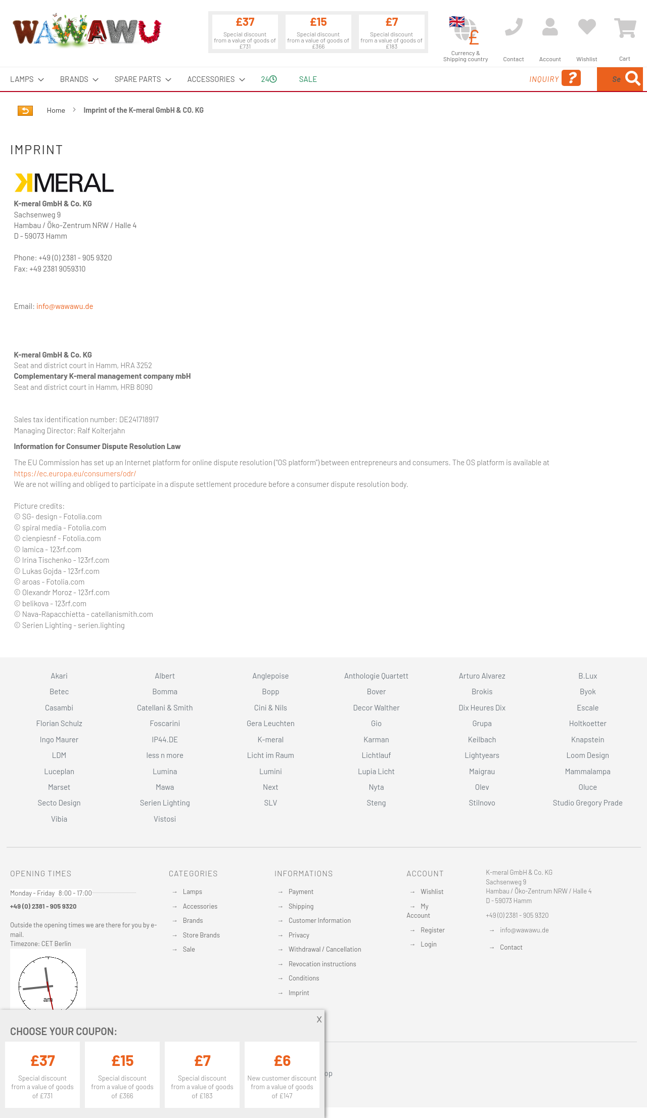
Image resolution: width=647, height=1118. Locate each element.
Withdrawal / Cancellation (325, 949)
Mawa (165, 786)
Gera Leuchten (271, 723)
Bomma (164, 691)
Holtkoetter (588, 723)
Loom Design (588, 754)
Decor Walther (376, 707)
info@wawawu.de (64, 305)
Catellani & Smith (165, 707)
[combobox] (569, 79)
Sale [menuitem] (308, 78)
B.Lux (587, 675)
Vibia (59, 818)
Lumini (270, 771)
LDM (59, 754)
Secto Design (58, 802)
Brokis (482, 691)
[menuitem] (24, 79)
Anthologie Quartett (376, 675)
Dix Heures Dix (481, 707)
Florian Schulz (59, 723)
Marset (59, 786)
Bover (376, 691)
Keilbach (482, 739)
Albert (165, 675)
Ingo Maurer (59, 739)
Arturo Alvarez (482, 675)
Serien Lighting (165, 802)
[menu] (323, 79)
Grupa (482, 723)
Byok (588, 691)
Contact (511, 947)
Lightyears (482, 754)
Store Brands (201, 935)
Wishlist (432, 891)
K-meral (271, 739)
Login (429, 944)
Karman (376, 739)
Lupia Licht (376, 771)
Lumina (165, 771)
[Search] (633, 79)
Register (433, 930)
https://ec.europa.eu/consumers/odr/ (75, 473)
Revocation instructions (322, 964)
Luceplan (59, 771)
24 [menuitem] (269, 78)
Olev (482, 786)
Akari (59, 675)
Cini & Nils (270, 707)
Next (271, 786)
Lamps (192, 891)
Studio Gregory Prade (588, 802)
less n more (165, 754)
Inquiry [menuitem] (474, 78)
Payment (301, 891)
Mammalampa (588, 771)
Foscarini (165, 723)
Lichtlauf (376, 754)
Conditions (304, 978)
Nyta (376, 786)
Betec (59, 691)
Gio (376, 723)
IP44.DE (165, 739)
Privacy (299, 935)
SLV (271, 802)
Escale (587, 707)
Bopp (270, 691)
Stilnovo (482, 802)
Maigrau (482, 771)
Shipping (301, 906)
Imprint (299, 993)
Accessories (200, 906)
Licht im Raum (270, 754)
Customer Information (320, 920)
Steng (376, 802)
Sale (189, 949)
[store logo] (86, 30)
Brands (193, 920)
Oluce (588, 786)
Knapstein (588, 739)
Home (57, 110)
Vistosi (165, 818)
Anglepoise (270, 675)
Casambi (59, 707)
